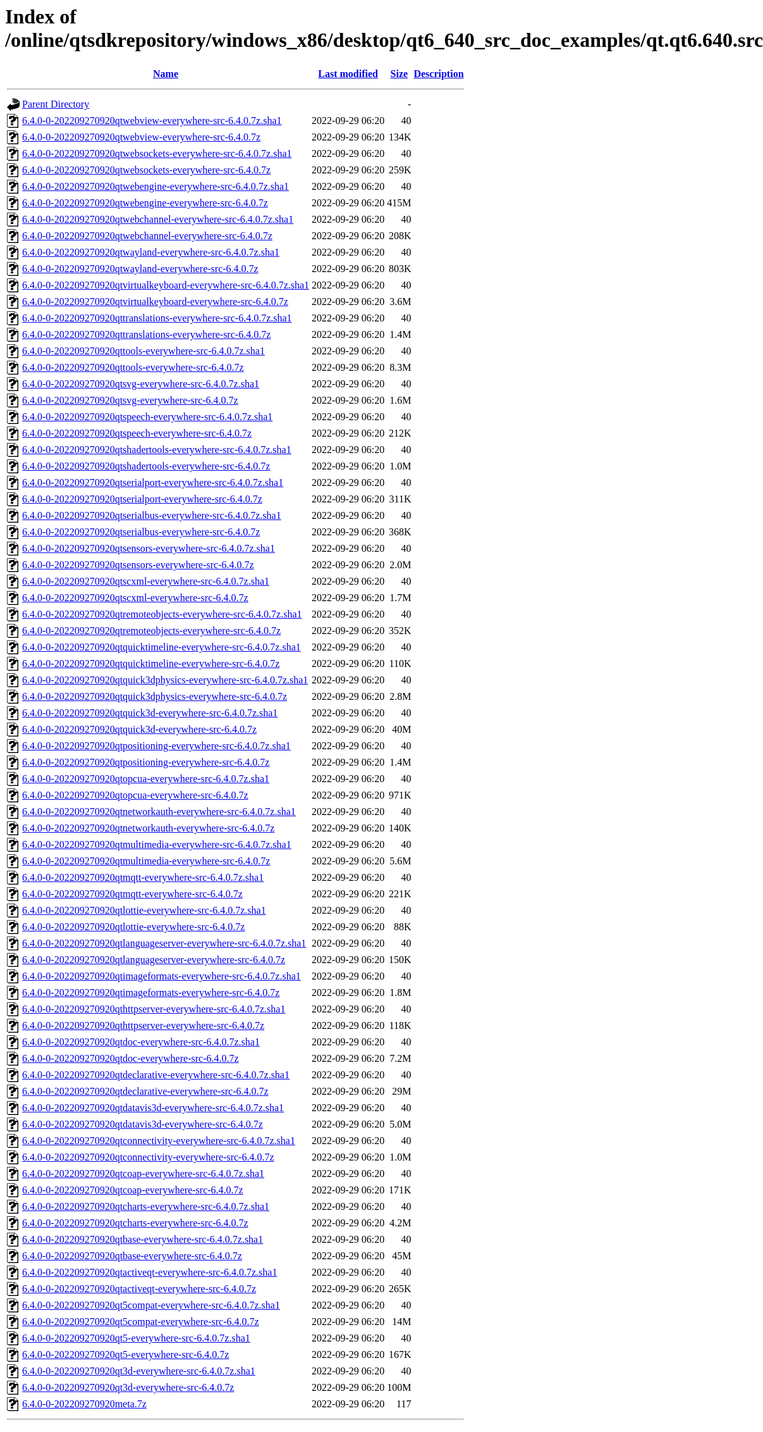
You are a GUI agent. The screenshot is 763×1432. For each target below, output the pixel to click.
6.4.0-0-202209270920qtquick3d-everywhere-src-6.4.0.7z (139, 729)
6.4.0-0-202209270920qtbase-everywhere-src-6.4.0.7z (132, 1255)
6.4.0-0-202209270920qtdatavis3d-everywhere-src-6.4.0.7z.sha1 (153, 1107)
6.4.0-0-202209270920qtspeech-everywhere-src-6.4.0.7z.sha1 (147, 416)
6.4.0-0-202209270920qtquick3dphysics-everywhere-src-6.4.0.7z (154, 696)
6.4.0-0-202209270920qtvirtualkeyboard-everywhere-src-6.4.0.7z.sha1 (165, 285)
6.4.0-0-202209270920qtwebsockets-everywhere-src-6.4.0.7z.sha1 (157, 153)
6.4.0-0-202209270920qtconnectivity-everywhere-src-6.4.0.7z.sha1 (158, 1140)
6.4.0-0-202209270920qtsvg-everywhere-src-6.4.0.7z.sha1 (140, 383)
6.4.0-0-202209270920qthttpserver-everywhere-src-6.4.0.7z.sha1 (153, 1009)
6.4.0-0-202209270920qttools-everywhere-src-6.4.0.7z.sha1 (143, 351)
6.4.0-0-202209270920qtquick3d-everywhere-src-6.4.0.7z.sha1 (150, 712)
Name (165, 73)
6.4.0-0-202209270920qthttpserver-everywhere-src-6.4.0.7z (143, 1025)
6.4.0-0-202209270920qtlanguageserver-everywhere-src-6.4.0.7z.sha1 (164, 943)
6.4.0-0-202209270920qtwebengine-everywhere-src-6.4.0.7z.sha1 (155, 186)
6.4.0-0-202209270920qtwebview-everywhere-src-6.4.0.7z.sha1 (152, 120)
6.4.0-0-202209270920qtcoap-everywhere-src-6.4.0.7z (132, 1190)
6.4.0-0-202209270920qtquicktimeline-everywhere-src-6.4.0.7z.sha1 (161, 647)
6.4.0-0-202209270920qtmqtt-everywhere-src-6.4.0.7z (132, 893)
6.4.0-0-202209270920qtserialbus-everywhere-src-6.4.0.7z (141, 531)
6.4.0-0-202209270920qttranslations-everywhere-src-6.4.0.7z (146, 334)
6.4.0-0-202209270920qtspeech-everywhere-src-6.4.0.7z (137, 433)
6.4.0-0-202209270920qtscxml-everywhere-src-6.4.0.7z (135, 597)
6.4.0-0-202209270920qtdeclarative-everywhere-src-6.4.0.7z (145, 1091)
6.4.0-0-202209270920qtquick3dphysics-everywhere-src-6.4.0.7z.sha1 (165, 680)
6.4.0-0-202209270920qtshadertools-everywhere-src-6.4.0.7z (146, 466)
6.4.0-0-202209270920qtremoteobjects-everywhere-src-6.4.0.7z (151, 630)
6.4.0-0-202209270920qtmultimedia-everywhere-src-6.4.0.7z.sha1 (156, 844)
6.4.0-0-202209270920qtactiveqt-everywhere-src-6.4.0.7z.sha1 (149, 1272)
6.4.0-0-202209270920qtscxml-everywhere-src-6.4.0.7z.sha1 (145, 581)
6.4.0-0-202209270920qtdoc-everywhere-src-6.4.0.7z (130, 1058)
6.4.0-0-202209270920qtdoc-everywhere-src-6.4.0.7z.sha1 (141, 1042)
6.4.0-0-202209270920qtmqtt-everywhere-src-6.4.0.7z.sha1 (143, 877)
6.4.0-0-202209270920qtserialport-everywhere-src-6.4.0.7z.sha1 (152, 482)
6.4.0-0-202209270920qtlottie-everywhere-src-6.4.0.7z (133, 926)
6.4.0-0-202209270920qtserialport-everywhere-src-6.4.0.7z (142, 499)
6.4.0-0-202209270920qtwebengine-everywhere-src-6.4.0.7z (145, 202)
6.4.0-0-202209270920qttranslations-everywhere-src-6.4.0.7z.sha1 (157, 318)
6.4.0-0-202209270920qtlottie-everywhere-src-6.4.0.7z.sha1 (144, 910)
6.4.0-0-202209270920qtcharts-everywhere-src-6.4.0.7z (135, 1222)
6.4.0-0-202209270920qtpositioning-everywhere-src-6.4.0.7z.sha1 (156, 745)
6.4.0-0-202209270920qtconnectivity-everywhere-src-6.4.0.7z (148, 1157)
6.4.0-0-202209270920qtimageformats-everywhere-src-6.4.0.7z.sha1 (161, 976)
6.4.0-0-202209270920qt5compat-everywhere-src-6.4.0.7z (140, 1321)
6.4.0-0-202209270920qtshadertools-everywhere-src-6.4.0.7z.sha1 (156, 449)
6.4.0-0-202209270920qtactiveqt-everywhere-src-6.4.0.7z (139, 1288)
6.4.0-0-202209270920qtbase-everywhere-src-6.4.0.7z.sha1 (142, 1239)
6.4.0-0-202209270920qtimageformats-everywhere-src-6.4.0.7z (150, 992)
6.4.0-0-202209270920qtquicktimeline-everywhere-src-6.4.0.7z (150, 663)
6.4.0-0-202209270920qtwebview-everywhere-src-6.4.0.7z (141, 137)
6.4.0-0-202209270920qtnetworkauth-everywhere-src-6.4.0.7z (148, 828)
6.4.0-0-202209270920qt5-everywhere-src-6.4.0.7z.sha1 (136, 1338)
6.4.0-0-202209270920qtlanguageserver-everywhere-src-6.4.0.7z (153, 959)
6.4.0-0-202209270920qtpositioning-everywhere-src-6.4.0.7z (145, 762)
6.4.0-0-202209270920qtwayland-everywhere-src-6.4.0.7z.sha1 (150, 252)
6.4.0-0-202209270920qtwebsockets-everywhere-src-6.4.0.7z (146, 170)
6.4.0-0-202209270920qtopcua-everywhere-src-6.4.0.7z (135, 795)
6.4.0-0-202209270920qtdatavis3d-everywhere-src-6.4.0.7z (142, 1124)
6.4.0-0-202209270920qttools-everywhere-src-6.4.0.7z (133, 367)
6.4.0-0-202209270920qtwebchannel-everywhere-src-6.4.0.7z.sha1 (157, 219)
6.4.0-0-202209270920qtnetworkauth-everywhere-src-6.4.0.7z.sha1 (159, 811)
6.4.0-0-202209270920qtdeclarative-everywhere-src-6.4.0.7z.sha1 (156, 1074)
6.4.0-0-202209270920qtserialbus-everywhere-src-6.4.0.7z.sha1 (151, 515)
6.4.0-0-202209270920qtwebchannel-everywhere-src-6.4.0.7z (147, 235)
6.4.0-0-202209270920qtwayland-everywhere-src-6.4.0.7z (140, 268)
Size (399, 73)
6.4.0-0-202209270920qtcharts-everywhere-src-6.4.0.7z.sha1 (145, 1206)
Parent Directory (55, 104)
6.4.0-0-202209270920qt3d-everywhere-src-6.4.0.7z (128, 1387)
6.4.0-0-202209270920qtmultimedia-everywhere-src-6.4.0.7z (146, 861)
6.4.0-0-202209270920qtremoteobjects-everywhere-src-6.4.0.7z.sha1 (162, 614)
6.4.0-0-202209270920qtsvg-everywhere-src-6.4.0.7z (130, 400)
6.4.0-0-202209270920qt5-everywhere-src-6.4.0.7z (125, 1354)
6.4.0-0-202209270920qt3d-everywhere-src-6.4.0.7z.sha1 (138, 1371)
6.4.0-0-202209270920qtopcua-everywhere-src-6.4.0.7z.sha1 (145, 778)
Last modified (348, 73)
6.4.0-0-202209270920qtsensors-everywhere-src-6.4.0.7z (138, 564)
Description (438, 73)
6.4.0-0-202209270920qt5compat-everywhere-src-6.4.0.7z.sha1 (151, 1305)
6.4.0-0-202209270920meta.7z (84, 1403)
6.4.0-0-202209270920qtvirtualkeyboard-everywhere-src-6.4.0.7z (155, 301)
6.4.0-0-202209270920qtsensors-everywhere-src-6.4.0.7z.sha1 (148, 548)
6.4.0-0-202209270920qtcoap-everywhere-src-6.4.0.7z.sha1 (143, 1173)
